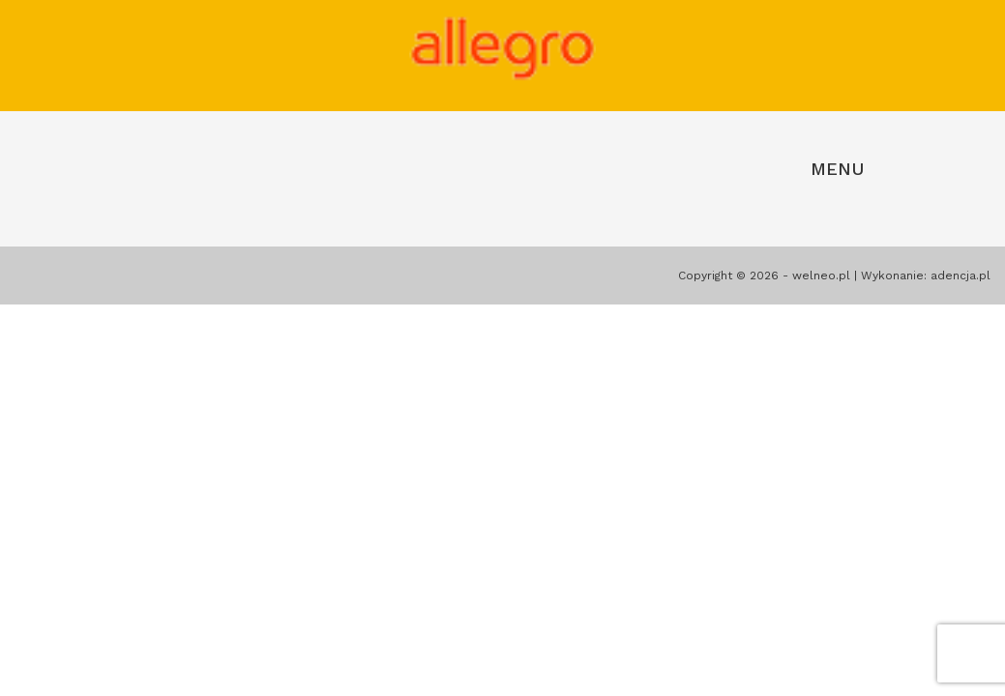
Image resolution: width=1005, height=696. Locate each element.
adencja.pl (960, 275)
